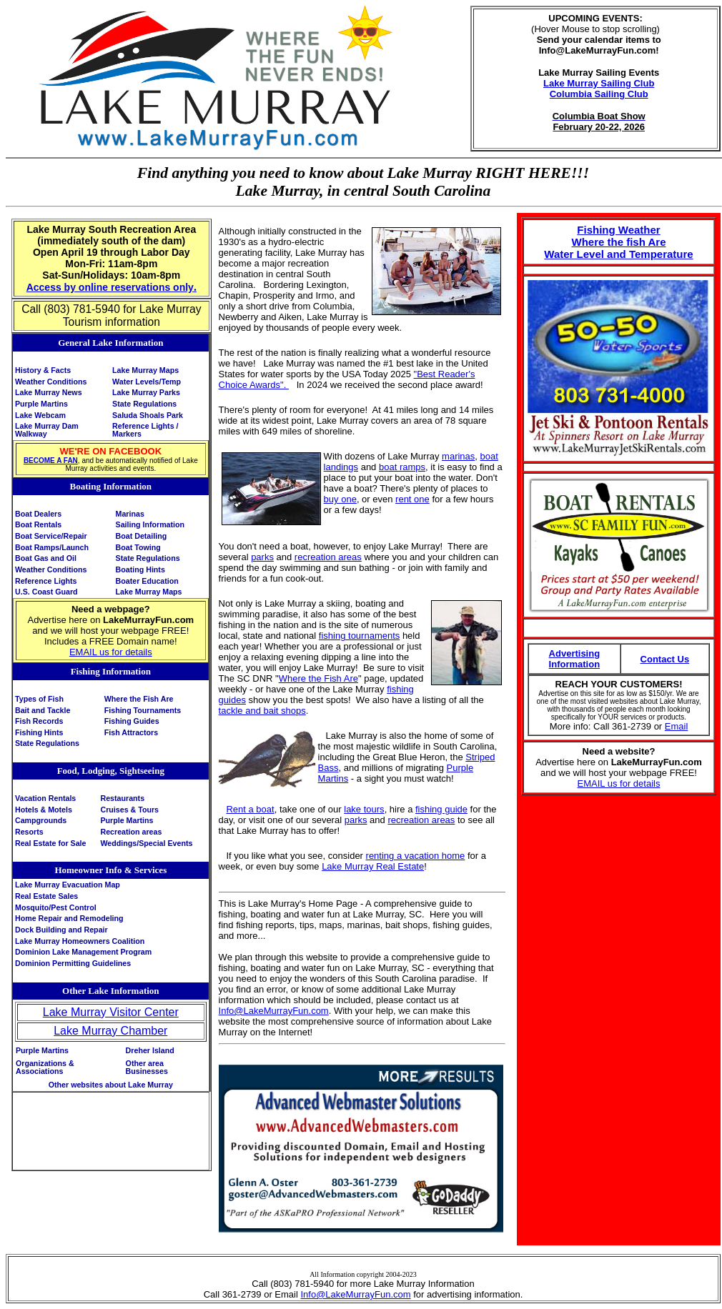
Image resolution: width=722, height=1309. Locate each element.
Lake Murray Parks (146, 392)
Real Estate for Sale (50, 843)
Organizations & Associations (45, 1067)
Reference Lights (45, 581)
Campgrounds (40, 820)
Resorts (29, 831)
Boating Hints (140, 569)
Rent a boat (250, 809)
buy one (340, 499)
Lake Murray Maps (145, 370)
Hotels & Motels (43, 809)
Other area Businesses (147, 1067)
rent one (412, 499)
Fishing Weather (618, 230)
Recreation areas (131, 831)
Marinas (130, 513)
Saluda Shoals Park (147, 415)
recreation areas (328, 557)
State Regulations (144, 403)
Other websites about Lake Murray (111, 1084)
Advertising (574, 653)
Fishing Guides (131, 721)
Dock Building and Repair (61, 929)
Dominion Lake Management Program (83, 951)
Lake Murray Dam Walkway (47, 430)
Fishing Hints (39, 732)
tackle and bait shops (262, 710)
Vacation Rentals (45, 798)
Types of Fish (39, 699)
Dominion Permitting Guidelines (73, 963)
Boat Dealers (38, 513)
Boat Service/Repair (51, 536)
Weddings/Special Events (146, 843)
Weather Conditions (50, 381)
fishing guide (441, 809)
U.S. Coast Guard (46, 591)
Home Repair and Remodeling (69, 918)
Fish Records (39, 721)
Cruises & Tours (129, 809)
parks (262, 557)
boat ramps (402, 467)
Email (676, 726)
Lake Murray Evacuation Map (67, 884)
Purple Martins (41, 403)
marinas (458, 456)
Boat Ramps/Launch (52, 547)
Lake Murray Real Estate (373, 866)
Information (574, 664)
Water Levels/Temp (146, 381)
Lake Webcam (40, 415)
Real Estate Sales (46, 896)
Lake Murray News (48, 392)
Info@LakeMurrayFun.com (274, 1010)
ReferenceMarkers (145, 430)
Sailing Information (150, 524)
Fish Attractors (131, 732)
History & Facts (43, 370)
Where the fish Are (619, 242)
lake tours (364, 809)
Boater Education (147, 581)
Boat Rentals (38, 524)
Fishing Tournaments (143, 710)
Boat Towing (138, 547)
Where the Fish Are (139, 699)
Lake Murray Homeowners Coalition (79, 941)
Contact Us (665, 659)
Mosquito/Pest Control (56, 907)
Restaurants (122, 798)
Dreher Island (150, 1050)
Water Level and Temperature (618, 254)
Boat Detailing (141, 536)
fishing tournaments (359, 635)
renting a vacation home (415, 855)
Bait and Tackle (42, 710)
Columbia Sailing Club (599, 94)
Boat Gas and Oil (45, 558)
